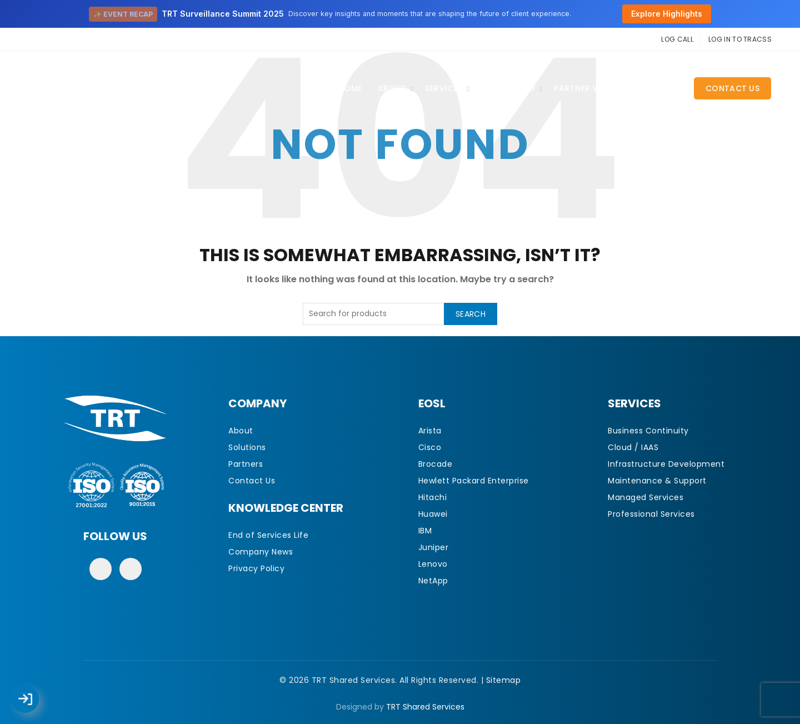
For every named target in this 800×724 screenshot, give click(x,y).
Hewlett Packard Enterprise (473, 480)
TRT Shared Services (425, 706)
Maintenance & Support (657, 480)
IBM (425, 530)
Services (444, 88)
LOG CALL (677, 39)
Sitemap (503, 680)
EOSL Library (508, 88)
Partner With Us (591, 88)
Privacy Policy (256, 568)
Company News (260, 551)
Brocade (435, 464)
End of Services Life (268, 535)
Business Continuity (648, 430)
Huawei (433, 514)
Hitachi (432, 497)
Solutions (247, 447)
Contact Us (732, 88)
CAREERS (661, 88)
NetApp (433, 580)
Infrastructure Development (666, 464)
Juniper (433, 547)
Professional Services (651, 514)
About (392, 88)
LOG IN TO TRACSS (740, 39)
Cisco (430, 447)
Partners (245, 464)
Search (471, 313)
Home (350, 88)
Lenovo (433, 564)
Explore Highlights (666, 13)
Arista (430, 430)
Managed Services (645, 497)
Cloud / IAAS (633, 447)
